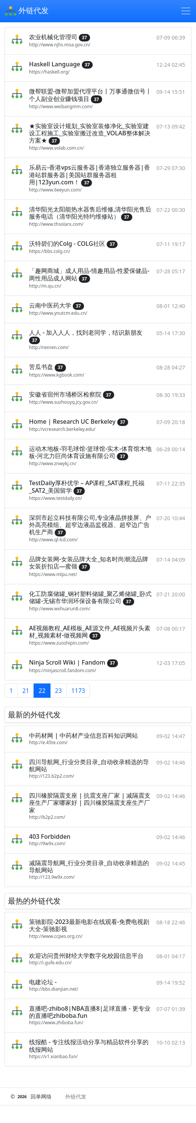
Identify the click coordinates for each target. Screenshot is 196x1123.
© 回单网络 (32, 1096)
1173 (78, 690)
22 (41, 690)
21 (25, 690)
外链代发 (27, 11)
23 (58, 690)
